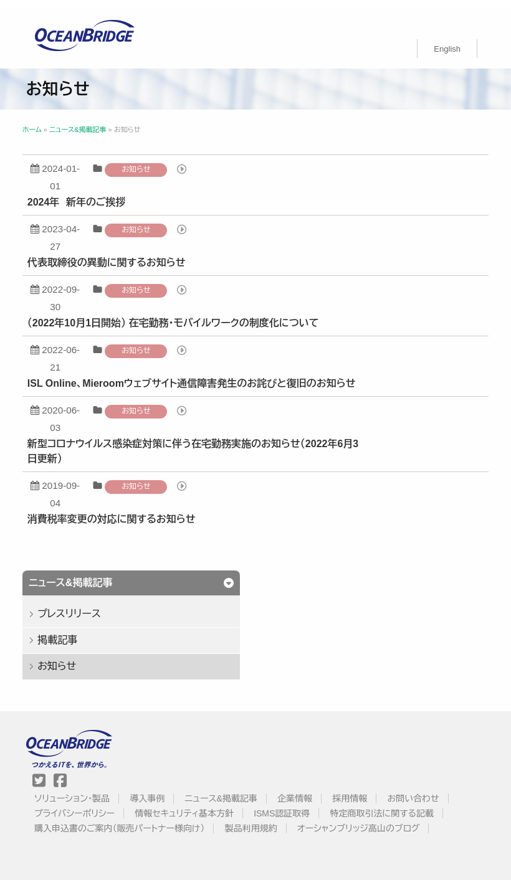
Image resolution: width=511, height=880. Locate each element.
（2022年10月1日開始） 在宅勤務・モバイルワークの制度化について (179, 315)
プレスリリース (75, 606)
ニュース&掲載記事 (224, 791)
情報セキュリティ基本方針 (187, 806)
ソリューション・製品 (74, 791)
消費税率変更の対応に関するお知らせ (118, 511)
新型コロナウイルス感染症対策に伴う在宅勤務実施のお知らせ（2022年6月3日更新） (199, 444)
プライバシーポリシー (77, 806)
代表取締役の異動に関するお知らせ (113, 255)
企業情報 (297, 791)
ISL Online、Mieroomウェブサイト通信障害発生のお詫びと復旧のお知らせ (198, 376)
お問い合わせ (416, 791)
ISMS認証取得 (285, 806)
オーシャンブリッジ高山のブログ (361, 821)
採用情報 (352, 791)
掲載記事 (64, 632)
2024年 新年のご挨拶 (83, 194)
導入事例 (150, 791)
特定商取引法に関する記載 (384, 806)
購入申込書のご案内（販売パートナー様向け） (122, 821)
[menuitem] (447, 41)
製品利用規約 (253, 821)
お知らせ (142, 162)
